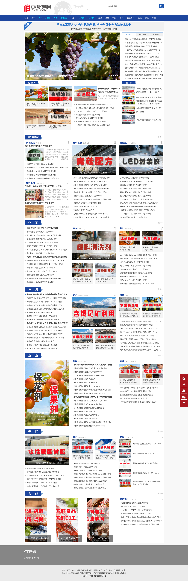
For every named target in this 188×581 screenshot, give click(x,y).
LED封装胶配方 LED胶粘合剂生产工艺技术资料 (141, 173)
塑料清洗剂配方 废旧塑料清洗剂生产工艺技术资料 (45, 475)
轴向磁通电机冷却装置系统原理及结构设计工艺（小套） (141, 68)
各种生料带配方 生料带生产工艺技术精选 (42, 483)
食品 (147, 18)
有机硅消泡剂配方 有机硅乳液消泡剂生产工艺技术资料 (47, 250)
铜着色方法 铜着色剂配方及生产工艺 (40, 312)
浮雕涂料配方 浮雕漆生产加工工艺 (35, 127)
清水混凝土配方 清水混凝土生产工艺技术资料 (90, 192)
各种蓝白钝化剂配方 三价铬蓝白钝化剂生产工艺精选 (46, 298)
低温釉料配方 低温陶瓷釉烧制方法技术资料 (43, 178)
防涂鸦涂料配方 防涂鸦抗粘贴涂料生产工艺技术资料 (139, 203)
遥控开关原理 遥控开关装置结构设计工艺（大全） (142, 53)
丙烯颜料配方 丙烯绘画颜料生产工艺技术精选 (92, 125)
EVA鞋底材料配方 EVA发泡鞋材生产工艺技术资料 (105, 457)
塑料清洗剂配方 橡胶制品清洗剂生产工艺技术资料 (94, 258)
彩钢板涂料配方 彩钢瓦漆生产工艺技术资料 (59, 104)
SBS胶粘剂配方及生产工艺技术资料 (133, 217)
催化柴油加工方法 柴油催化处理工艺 (134, 398)
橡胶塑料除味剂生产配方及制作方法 (40, 468)
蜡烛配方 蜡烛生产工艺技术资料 (87, 115)
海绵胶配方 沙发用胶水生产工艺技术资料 (135, 189)
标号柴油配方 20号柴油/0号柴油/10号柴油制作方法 (109, 92)
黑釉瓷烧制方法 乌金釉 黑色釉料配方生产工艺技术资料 (47, 168)
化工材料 (91, 18)
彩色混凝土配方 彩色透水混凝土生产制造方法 (90, 214)
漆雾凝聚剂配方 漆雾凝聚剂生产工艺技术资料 (44, 278)
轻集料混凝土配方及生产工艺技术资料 (87, 196)
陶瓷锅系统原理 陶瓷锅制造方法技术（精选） (140, 46)
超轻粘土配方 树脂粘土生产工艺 (85, 206)
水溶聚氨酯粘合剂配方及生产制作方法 (134, 178)
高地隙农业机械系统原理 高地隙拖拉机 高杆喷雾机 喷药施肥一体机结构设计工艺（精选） (142, 75)
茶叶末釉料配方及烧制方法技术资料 (88, 118)
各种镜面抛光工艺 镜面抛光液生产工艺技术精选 (44, 302)
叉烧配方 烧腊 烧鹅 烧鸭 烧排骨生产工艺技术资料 (63, 538)
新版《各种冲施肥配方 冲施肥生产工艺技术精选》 (142, 39)
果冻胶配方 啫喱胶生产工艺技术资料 (134, 185)
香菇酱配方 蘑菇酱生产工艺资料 (133, 506)
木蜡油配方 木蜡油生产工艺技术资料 (40, 275)
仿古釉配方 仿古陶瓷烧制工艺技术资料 (41, 175)
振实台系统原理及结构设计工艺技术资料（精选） (142, 61)
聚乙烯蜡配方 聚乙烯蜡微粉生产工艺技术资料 (44, 235)
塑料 (154, 18)
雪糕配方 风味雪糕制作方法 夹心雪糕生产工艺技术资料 (32, 538)
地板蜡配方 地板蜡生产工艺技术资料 (42, 228)
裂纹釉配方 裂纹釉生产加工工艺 (38, 146)
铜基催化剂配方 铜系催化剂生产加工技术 (42, 316)
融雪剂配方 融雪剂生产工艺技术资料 (104, 280)
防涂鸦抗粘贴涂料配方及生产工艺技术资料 (43, 186)
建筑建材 (27, 558)
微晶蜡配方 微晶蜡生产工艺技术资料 (40, 282)
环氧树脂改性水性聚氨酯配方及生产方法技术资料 (45, 264)
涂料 (40, 18)
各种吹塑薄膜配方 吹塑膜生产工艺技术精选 (43, 486)
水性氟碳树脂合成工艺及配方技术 (86, 383)
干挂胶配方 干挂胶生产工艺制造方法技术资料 (137, 199)
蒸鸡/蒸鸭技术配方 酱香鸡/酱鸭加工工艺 (136, 514)
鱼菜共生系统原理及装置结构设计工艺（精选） (141, 57)
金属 (107, 18)
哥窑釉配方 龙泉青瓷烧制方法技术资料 (41, 171)
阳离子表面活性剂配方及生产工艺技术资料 (43, 246)
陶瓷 (55, 18)
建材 (33, 18)
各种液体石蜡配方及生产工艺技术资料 (41, 268)
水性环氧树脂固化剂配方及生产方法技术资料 (90, 181)
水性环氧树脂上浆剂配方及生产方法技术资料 (90, 185)
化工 (72, 18)
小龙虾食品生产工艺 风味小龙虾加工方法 (93, 538)
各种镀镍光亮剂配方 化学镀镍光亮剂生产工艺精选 (45, 309)
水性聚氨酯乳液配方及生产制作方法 (146, 473)
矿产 (121, 18)
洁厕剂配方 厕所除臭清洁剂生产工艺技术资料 (137, 284)
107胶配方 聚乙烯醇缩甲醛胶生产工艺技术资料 (137, 210)
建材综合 (64, 18)
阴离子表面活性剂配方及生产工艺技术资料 (43, 242)
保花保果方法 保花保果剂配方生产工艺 (35, 104)
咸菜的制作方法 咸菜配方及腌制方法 (134, 503)
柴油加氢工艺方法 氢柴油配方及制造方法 (135, 391)
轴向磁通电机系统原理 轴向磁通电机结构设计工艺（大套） (142, 71)
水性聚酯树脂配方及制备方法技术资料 (87, 372)
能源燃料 (130, 18)
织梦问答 (35, 558)
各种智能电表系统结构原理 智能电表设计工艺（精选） (142, 64)
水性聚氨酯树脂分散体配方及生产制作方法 (89, 393)
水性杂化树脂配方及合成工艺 (148, 120)
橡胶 (123, 570)
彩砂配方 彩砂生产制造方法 (83, 210)
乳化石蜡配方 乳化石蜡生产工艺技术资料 (42, 271)
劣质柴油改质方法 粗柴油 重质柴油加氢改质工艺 (151, 381)
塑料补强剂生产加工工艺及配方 (85, 467)
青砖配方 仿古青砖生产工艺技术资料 (94, 173)
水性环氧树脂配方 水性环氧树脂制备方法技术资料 (142, 78)
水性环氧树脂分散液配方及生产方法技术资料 (92, 365)
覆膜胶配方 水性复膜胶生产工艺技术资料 (90, 122)
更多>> (160, 137)
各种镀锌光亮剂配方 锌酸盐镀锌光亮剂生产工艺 (93, 104)
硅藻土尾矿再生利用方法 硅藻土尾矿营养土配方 (105, 347)
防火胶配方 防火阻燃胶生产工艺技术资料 (135, 196)
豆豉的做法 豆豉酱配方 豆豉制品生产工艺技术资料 (140, 524)
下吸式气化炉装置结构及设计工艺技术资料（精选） (141, 50)
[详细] (57, 216)
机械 (140, 18)
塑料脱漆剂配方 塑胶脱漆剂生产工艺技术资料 (44, 479)
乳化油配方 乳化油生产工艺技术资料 (151, 248)
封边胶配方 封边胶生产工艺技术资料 (58, 127)
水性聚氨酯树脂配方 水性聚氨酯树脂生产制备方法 (92, 390)
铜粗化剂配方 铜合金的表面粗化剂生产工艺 (43, 320)
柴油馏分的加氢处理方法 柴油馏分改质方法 (136, 395)
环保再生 (117, 570)
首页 (26, 18)
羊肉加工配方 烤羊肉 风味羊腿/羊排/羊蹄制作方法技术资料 (94, 24)
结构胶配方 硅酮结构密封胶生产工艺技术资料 (137, 181)
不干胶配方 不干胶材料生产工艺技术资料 (135, 214)
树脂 (114, 18)
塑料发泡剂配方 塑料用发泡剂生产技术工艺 (43, 472)
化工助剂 (81, 18)
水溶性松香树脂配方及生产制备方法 (86, 386)
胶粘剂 (47, 18)
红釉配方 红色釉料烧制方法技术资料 (40, 164)
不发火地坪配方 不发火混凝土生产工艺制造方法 (91, 217)
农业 (100, 18)
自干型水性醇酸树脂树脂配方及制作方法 (88, 375)
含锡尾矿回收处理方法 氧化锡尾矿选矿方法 (94, 325)
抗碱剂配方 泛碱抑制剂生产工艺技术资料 (90, 111)
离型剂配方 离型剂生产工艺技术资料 (40, 253)
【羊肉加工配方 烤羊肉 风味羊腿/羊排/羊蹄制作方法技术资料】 (94, 29)
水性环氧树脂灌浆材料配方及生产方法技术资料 (91, 189)
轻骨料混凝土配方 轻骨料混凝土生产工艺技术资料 (92, 199)
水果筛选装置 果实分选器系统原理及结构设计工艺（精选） (142, 43)
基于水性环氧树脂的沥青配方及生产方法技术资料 (91, 178)
